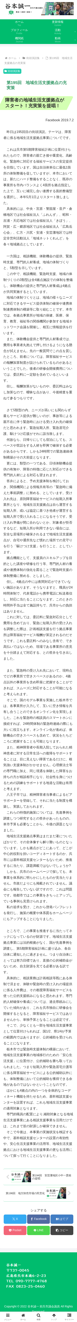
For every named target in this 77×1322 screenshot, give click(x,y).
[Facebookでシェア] (38, 1219)
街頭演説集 (12, 71)
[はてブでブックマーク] (62, 1219)
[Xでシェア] (15, 1219)
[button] (62, 1230)
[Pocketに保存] (15, 1230)
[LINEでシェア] (38, 1230)
